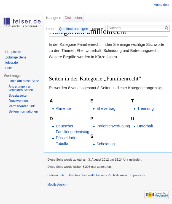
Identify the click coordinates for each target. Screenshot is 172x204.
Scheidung (105, 144)
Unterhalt (145, 126)
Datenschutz (55, 175)
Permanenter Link (22, 106)
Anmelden (161, 5)
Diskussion (73, 18)
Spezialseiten (18, 95)
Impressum (137, 175)
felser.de (11, 63)
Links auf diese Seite (24, 81)
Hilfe (8, 68)
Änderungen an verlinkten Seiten (21, 88)
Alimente (63, 108)
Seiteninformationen (23, 111)
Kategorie (53, 18)
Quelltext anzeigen (73, 29)
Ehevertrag (105, 108)
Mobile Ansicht (57, 184)
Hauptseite (13, 52)
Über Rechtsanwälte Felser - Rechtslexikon (97, 175)
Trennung (145, 108)
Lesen (50, 29)
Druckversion (18, 101)
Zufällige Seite (15, 57)
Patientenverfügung (113, 126)
